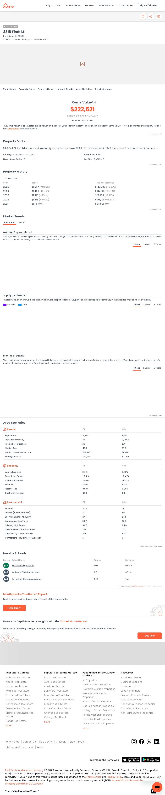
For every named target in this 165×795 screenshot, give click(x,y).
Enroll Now (14, 608)
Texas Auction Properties (96, 684)
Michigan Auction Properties (98, 710)
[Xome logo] (8, 5)
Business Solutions (131, 681)
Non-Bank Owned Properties (137, 712)
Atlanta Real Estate (55, 677)
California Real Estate (18, 695)
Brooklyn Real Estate (55, 704)
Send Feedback (82, 656)
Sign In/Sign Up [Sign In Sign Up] (149, 5)
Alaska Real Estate (16, 681)
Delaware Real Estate (18, 708)
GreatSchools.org (137, 586)
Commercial (128, 686)
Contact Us (126, 5)
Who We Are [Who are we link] (12, 741)
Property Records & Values (136, 695)
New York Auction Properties (98, 723)
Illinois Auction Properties (96, 719)
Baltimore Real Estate (56, 690)
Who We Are (106, 5)
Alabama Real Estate (18, 677)
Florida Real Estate (16, 721)
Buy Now (150, 635)
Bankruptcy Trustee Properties (138, 704)
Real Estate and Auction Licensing (24, 770)
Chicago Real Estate (55, 717)
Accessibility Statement (125, 780)
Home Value (73, 5)
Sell (59, 5)
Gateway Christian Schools (25, 572)
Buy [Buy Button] (48, 5)
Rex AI (40, 747)
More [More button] (8, 725)
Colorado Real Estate (18, 699)
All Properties (89, 680)
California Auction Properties (98, 689)
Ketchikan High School (23, 565)
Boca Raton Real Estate (57, 695)
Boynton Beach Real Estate (59, 699)
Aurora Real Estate (54, 681)
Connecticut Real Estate (19, 704)
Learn (88, 5)
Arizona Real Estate (17, 686)
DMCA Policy (36, 783)
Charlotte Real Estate (56, 712)
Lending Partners (130, 690)
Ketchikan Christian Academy (27, 579)
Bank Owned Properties (134, 708)
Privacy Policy (114, 777)
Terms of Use (93, 777)
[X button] (149, 741)
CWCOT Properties (131, 699)
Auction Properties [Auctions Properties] (131, 677)
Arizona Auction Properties (97, 701)
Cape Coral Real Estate (57, 708)
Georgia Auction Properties (98, 706)
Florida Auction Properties (97, 714)
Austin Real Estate (54, 686)
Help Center (46, 741)
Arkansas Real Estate (18, 690)
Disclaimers (14, 128)
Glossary (61, 741)
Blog (72, 741)
